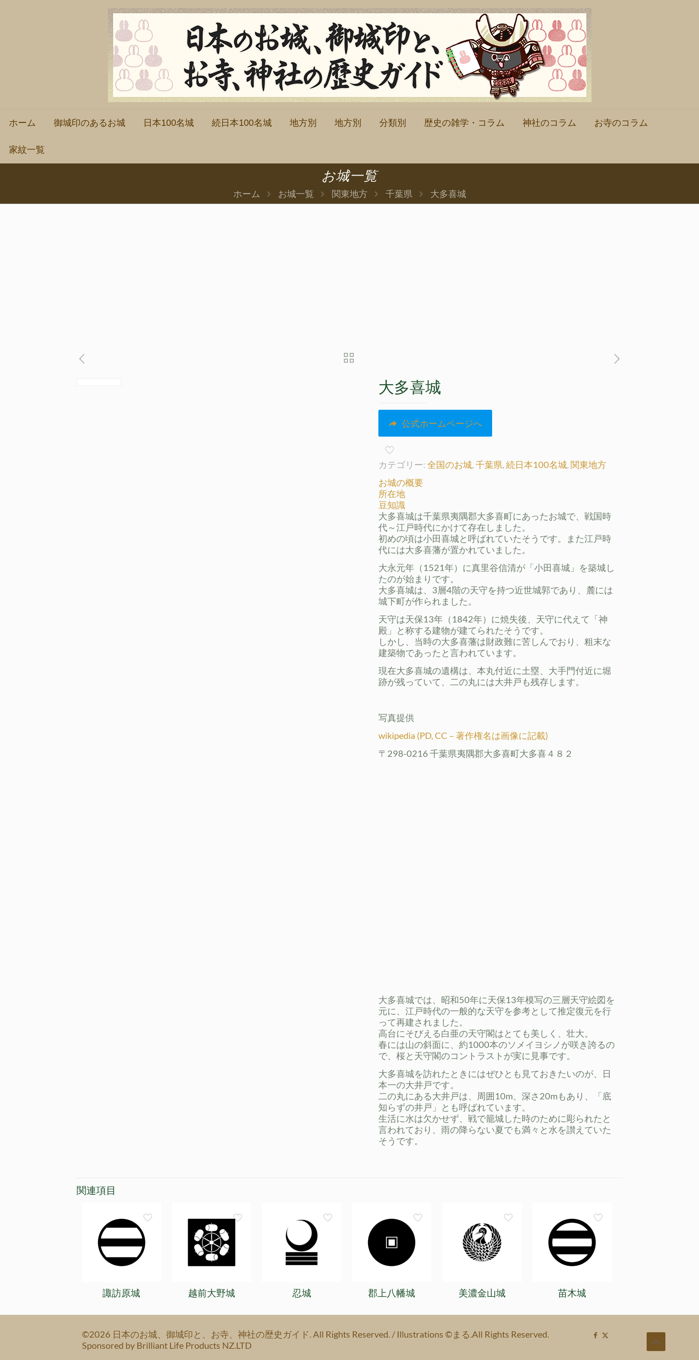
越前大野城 (211, 1293)
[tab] (498, 482)
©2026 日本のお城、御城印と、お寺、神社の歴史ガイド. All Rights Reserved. (237, 1334)
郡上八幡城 (391, 1293)
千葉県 (399, 193)
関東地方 (350, 193)
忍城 (301, 1293)
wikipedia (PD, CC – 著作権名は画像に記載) (463, 735)
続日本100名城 (536, 464)
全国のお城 (449, 464)
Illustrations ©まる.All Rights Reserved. (473, 1334)
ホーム (246, 193)
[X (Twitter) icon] (605, 1335)
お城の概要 (400, 482)
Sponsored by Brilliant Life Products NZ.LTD (167, 1345)
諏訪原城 (121, 1293)
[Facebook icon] (595, 1335)
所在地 (391, 493)
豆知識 (391, 504)
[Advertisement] (349, 271)
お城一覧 (296, 193)
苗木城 (572, 1293)
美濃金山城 (482, 1293)
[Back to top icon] (656, 1341)
